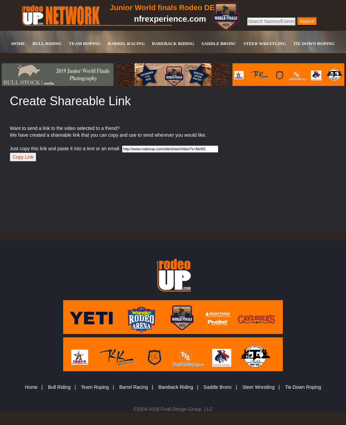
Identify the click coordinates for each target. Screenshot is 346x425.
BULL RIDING (46, 43)
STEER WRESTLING (265, 43)
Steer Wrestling (258, 387)
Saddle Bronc (217, 387)
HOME (18, 43)
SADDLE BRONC (218, 43)
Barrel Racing (133, 387)
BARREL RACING (126, 43)
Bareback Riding (175, 387)
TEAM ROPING (85, 43)
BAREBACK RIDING (173, 43)
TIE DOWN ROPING (314, 43)
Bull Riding (59, 387)
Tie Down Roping (303, 387)
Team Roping (95, 387)
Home (31, 387)
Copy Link (23, 157)
